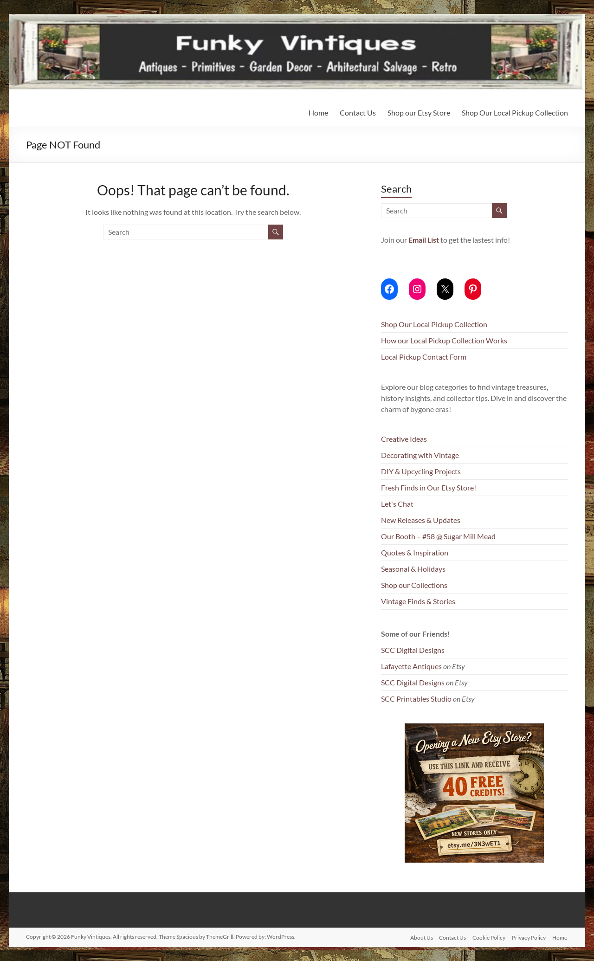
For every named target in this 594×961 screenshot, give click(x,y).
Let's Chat (397, 503)
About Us (418, 936)
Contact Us (358, 112)
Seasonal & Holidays (413, 568)
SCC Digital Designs (413, 649)
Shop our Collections (414, 584)
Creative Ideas (404, 438)
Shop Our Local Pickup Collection (515, 112)
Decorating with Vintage (420, 455)
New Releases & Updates (420, 520)
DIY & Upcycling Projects (421, 471)
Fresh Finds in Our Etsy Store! (428, 487)
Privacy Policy (529, 936)
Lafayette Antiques (411, 666)
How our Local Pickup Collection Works (444, 340)
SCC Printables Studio (416, 698)
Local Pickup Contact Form (423, 356)
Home (318, 112)
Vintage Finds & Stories (418, 601)
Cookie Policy (487, 936)
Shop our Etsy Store (418, 112)
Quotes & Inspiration (414, 552)
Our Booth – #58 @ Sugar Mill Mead (438, 536)
